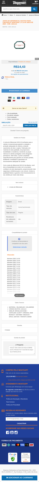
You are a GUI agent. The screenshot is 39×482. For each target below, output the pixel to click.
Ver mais (19, 295)
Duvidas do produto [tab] (19, 337)
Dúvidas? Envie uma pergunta (19, 130)
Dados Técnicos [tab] (19, 302)
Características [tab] (19, 196)
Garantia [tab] (19, 325)
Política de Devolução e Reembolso (17, 399)
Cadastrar (21, 423)
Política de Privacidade (13, 405)
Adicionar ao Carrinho (19, 91)
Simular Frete (30, 125)
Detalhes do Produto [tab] (19, 137)
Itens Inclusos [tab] (19, 182)
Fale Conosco (10, 402)
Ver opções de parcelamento (19, 74)
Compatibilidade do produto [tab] (19, 232)
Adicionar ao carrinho (19, 478)
